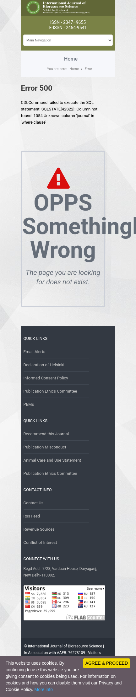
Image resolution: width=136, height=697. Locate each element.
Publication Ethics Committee (50, 391)
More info (44, 689)
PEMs (29, 404)
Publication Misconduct (45, 447)
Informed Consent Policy (46, 378)
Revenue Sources (39, 529)
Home (74, 69)
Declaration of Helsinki (44, 364)
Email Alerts (35, 351)
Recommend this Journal (46, 434)
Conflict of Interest (40, 542)
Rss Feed (32, 516)
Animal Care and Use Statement (52, 460)
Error (88, 69)
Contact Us (34, 503)
